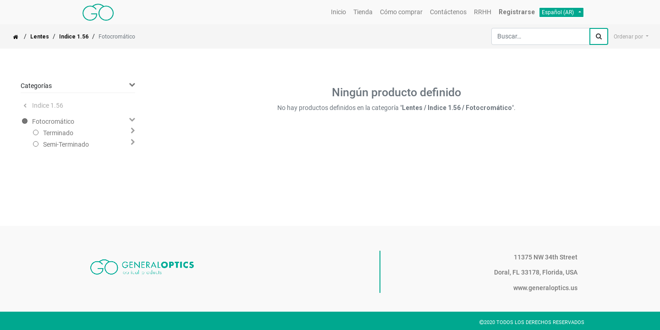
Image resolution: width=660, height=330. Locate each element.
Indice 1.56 (73, 36)
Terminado (58, 133)
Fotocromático (53, 121)
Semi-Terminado (66, 144)
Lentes (39, 36)
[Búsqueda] (598, 36)
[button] (631, 37)
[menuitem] (338, 12)
